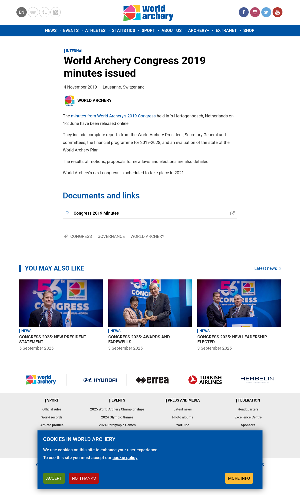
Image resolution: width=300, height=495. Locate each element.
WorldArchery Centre (55, 12)
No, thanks (84, 478)
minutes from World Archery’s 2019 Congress (113, 115)
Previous (13, 315)
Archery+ (198, 30)
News (51, 30)
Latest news (265, 268)
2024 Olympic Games (117, 417)
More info (239, 478)
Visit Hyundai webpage (100, 380)
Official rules (51, 409)
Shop (249, 30)
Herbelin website (257, 380)
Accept (54, 478)
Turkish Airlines (205, 380)
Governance (111, 236)
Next (287, 315)
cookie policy (125, 457)
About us (171, 30)
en (21, 12)
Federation (249, 400)
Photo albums (182, 417)
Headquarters (248, 409)
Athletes (95, 30)
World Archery (94, 100)
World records (51, 417)
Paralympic (44, 12)
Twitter (266, 12)
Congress (81, 236)
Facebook (244, 12)
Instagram (255, 12)
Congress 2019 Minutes (96, 213)
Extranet (226, 30)
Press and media (184, 400)
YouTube (277, 12)
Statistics (123, 30)
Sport (148, 30)
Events (71, 30)
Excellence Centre (248, 417)
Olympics (33, 12)
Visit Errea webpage (152, 380)
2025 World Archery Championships (117, 409)
